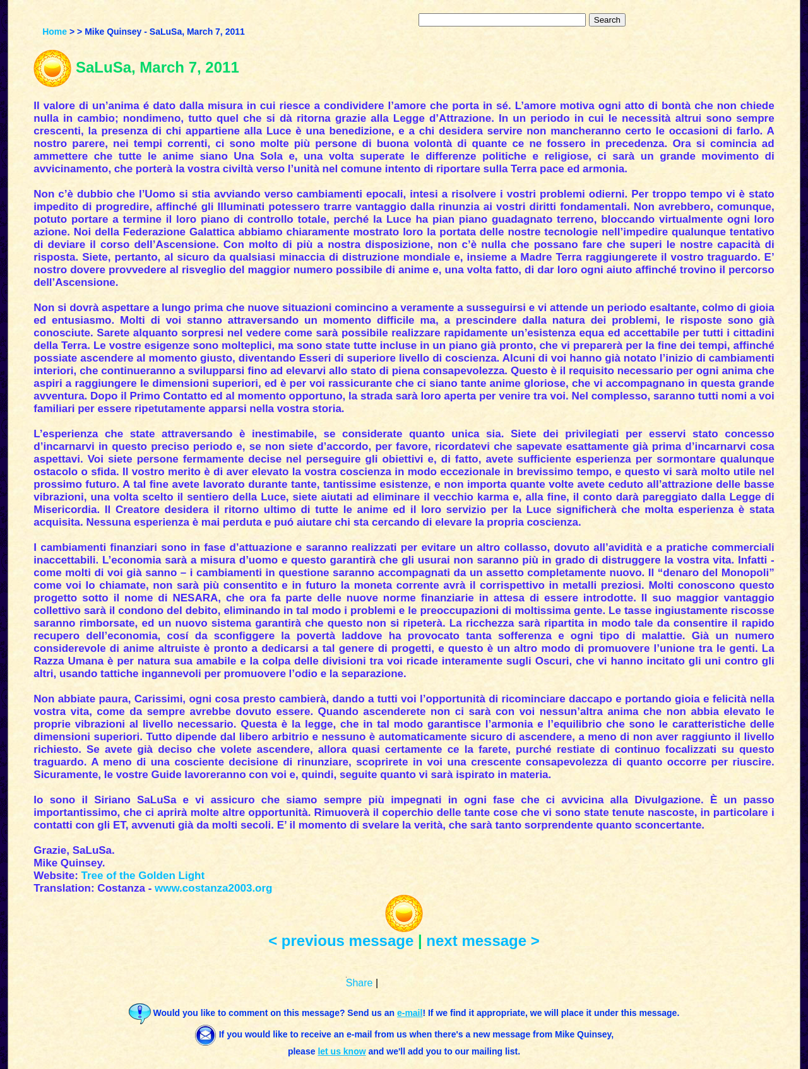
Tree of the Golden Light (143, 876)
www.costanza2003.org (213, 888)
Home (54, 32)
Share (359, 982)
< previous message (340, 940)
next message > (482, 940)
